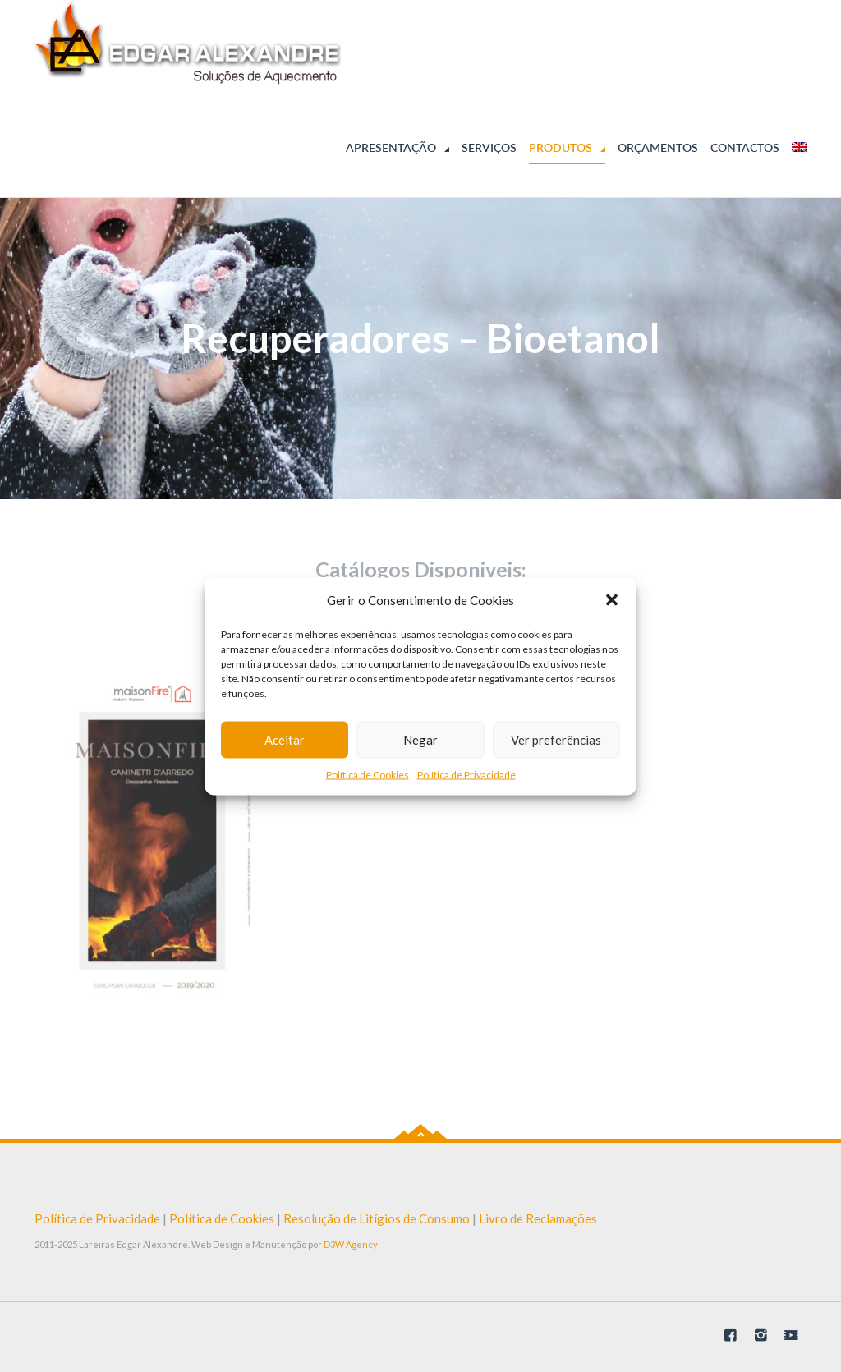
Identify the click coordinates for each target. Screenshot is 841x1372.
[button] (612, 600)
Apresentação (391, 147)
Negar (420, 739)
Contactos (744, 147)
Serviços (489, 147)
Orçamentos (658, 147)
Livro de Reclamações (538, 1218)
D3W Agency (351, 1244)
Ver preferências (556, 739)
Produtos (560, 147)
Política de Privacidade (466, 774)
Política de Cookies (367, 774)
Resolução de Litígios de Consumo (376, 1218)
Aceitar (284, 739)
